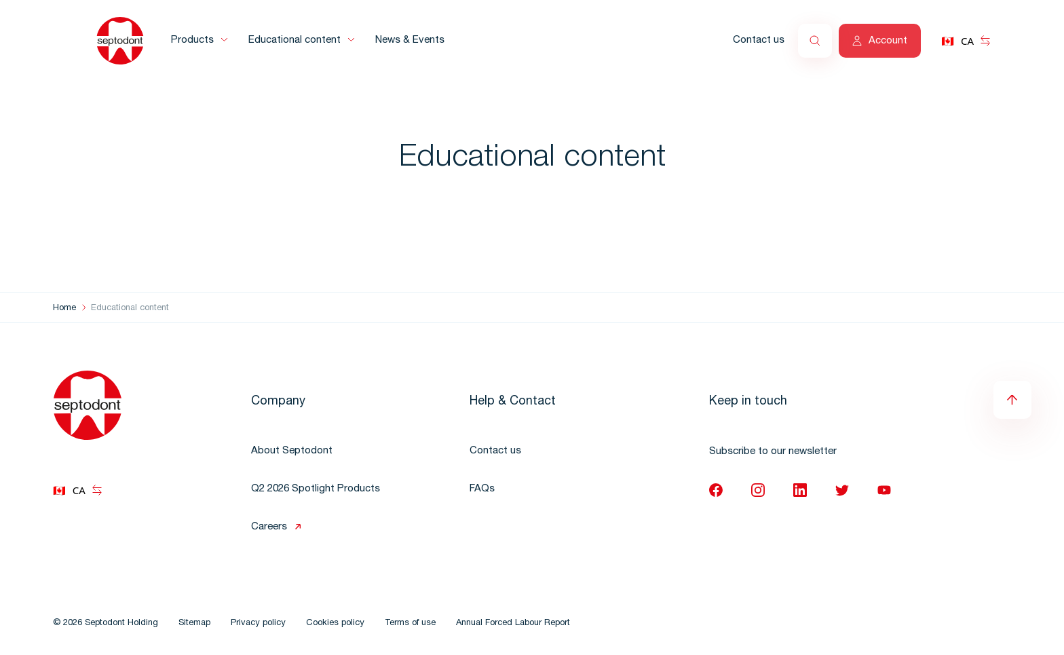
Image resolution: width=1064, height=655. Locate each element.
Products (192, 40)
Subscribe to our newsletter (773, 452)
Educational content (294, 40)
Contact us (758, 40)
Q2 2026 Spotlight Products (315, 489)
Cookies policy (335, 623)
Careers (269, 527)
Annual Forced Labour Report (513, 623)
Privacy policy (258, 623)
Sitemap (194, 623)
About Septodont (291, 451)
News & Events (409, 40)
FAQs (482, 489)
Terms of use (410, 623)
